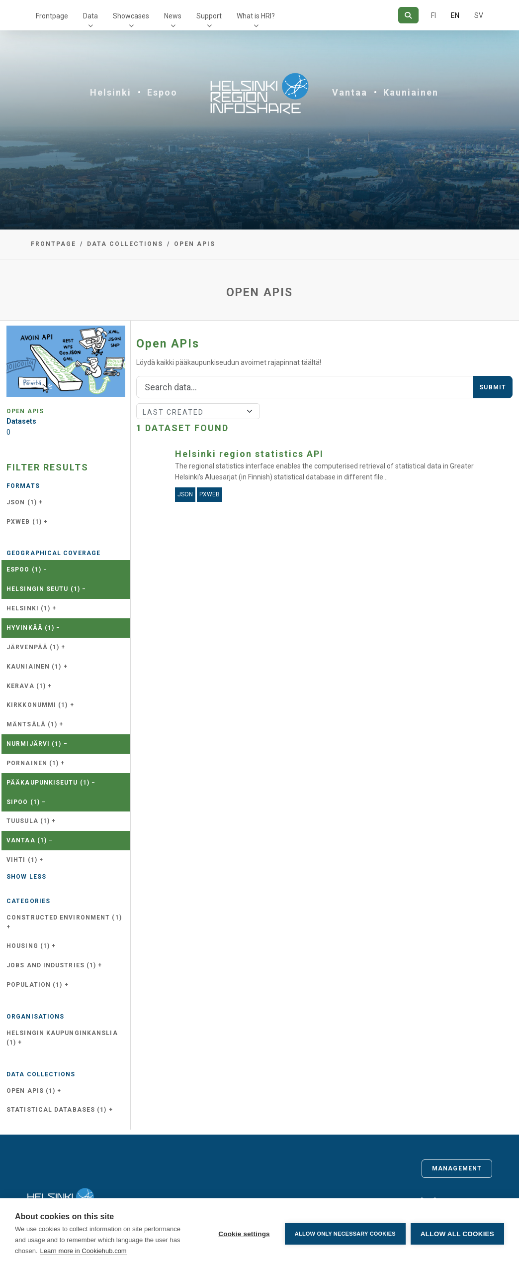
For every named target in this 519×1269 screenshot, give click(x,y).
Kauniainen (410, 92)
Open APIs (194, 243)
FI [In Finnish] (433, 15)
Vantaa (349, 92)
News (172, 16)
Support (209, 16)
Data (90, 16)
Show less (26, 876)
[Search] (408, 15)
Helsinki (110, 92)
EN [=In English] (455, 15)
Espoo (162, 92)
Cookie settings (244, 1234)
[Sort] (198, 411)
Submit (492, 387)
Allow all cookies (457, 1234)
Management (457, 1168)
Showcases (131, 16)
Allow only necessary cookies (345, 1234)
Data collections (125, 243)
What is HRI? (256, 16)
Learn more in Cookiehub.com (83, 1251)
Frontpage (52, 16)
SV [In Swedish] (478, 15)
